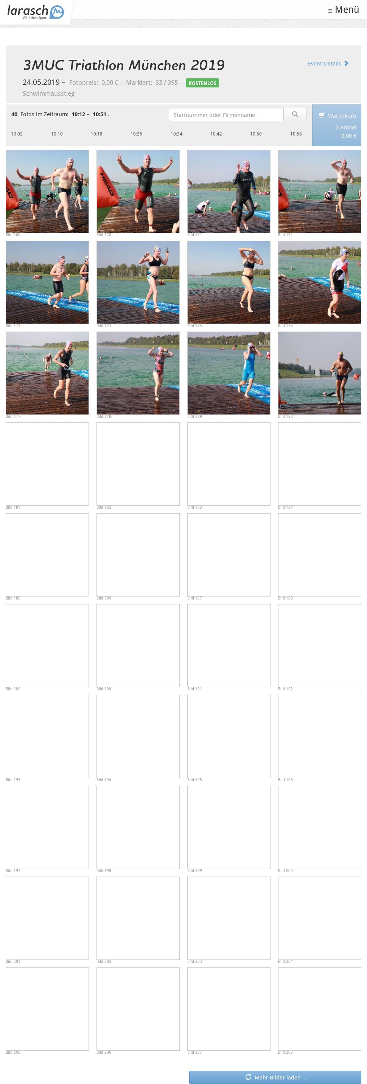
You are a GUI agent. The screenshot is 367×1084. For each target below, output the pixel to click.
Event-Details (328, 63)
